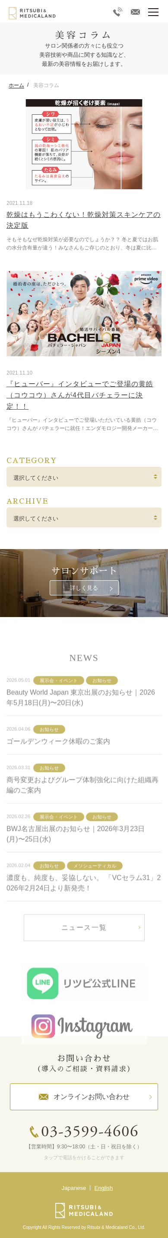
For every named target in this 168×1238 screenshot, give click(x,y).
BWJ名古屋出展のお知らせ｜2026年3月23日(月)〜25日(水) (75, 852)
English (104, 1188)
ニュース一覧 (84, 946)
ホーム (16, 85)
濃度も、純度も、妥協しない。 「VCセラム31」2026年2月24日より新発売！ (83, 901)
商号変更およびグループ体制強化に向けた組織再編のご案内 (82, 803)
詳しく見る (84, 588)
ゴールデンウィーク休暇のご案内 (58, 759)
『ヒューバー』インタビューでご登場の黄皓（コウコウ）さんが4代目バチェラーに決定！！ (79, 395)
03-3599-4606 (90, 1133)
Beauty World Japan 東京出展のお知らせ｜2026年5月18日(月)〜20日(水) (80, 716)
